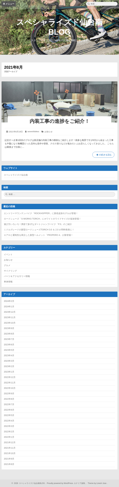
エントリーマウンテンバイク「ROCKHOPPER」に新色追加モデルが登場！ (41, 213)
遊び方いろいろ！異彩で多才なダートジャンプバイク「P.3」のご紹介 (38, 224)
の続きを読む (103, 155)
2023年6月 (9, 344)
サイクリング (10, 271)
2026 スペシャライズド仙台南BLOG (29, 483)
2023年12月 (9, 312)
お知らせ (48, 131)
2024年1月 (9, 306)
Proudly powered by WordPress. (60, 483)
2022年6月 (9, 410)
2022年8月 (9, 399)
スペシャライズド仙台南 (16, 175)
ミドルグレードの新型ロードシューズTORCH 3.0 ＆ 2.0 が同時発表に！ (39, 229)
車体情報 (8, 281)
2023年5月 (9, 350)
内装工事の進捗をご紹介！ (60, 121)
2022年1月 (9, 437)
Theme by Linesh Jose (97, 483)
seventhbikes (33, 131)
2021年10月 (9, 453)
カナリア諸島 (80, 483)
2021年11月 (9, 448)
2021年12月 (9, 442)
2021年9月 (9, 458)
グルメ (7, 265)
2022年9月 (9, 393)
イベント (8, 254)
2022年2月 (9, 431)
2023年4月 (9, 355)
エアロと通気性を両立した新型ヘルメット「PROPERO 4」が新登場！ (38, 235)
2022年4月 (9, 420)
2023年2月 (9, 366)
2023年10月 (9, 323)
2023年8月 (9, 333)
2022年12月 (9, 377)
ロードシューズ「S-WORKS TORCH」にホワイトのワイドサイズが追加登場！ (42, 218)
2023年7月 (9, 339)
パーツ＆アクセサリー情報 (17, 276)
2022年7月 (9, 404)
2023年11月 (9, 317)
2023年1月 (9, 371)
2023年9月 (9, 328)
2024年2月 (9, 301)
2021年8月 (9, 464)
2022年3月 (9, 426)
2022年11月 (9, 382)
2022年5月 (9, 415)
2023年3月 (9, 361)
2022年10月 (9, 388)
